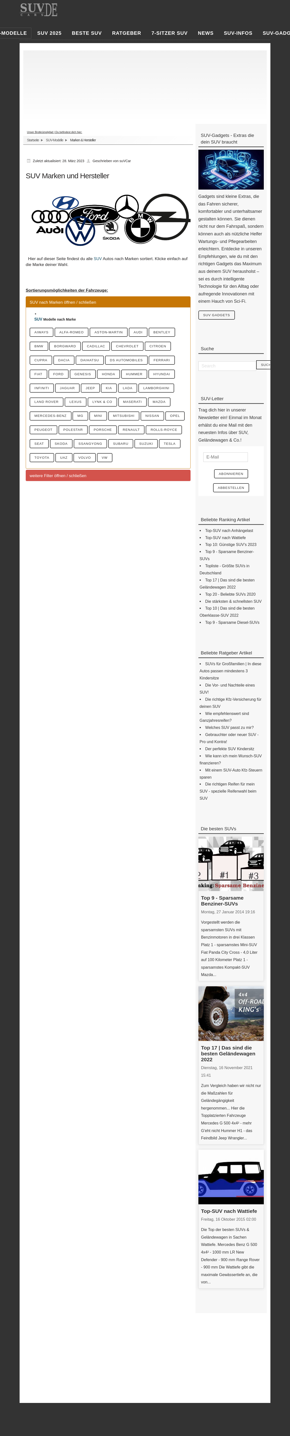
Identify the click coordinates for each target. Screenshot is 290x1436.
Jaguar (69, 389)
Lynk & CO (106, 403)
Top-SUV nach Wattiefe (229, 1212)
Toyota (92, 460)
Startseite (33, 140)
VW (160, 460)
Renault (159, 432)
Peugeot (66, 432)
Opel (40, 432)
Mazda (166, 403)
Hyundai (169, 375)
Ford (60, 375)
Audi (143, 332)
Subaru (165, 446)
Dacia (66, 360)
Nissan (159, 417)
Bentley (169, 332)
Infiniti (42, 389)
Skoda (102, 446)
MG (83, 417)
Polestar (97, 432)
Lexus (78, 403)
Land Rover (47, 403)
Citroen (164, 346)
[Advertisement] (145, 84)
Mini (102, 417)
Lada (134, 389)
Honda (113, 375)
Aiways (42, 332)
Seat (79, 446)
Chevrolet (132, 346)
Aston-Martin (112, 332)
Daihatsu (93, 360)
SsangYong (133, 446)
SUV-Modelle (54, 140)
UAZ (116, 460)
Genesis (86, 375)
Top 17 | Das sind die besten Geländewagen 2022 (228, 1054)
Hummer (140, 375)
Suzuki (42, 460)
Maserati (138, 403)
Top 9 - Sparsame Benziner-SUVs (222, 901)
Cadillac (99, 346)
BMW (39, 346)
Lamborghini (164, 389)
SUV (98, 259)
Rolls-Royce (48, 446)
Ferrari (168, 360)
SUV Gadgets (217, 315)
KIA (114, 389)
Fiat (39, 375)
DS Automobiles (131, 360)
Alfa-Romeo (73, 332)
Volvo (138, 460)
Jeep (94, 389)
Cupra (41, 360)
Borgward (67, 346)
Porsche (129, 432)
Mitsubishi (129, 417)
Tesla (67, 460)
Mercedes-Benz (51, 417)
